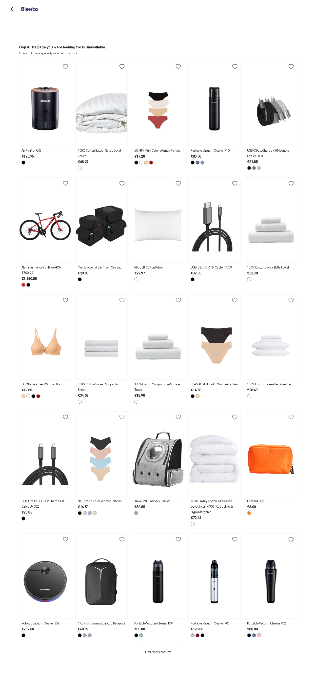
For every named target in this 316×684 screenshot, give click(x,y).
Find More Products (158, 652)
